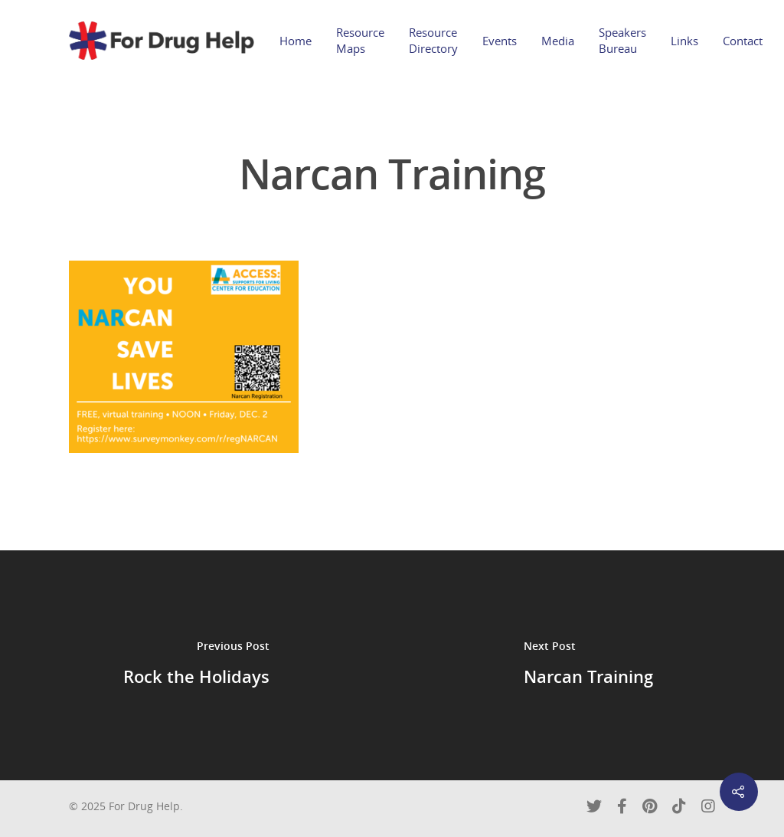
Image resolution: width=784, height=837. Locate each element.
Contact (743, 40)
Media (557, 40)
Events (499, 40)
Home (295, 40)
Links (684, 40)
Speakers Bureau (622, 40)
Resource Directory (433, 40)
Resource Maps (360, 40)
